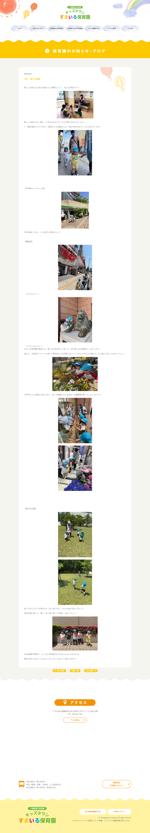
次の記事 (89, 671)
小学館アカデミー (119, 812)
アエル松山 (75, 720)
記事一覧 (75, 671)
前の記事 (60, 671)
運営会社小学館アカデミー (116, 784)
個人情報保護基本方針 (93, 812)
